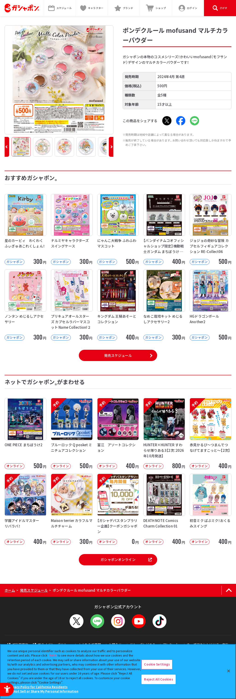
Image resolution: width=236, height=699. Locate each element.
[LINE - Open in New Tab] (194, 120)
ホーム (10, 590)
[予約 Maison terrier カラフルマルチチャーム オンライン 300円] (72, 509)
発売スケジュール (118, 355)
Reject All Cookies (158, 679)
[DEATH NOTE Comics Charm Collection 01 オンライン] (164, 509)
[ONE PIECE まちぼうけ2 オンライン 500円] (25, 433)
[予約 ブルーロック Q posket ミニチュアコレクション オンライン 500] (72, 433)
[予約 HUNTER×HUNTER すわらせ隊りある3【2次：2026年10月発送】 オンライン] (164, 433)
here (53, 655)
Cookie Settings (157, 664)
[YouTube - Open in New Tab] (139, 621)
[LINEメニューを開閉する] (97, 621)
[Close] (229, 671)
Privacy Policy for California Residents (38, 687)
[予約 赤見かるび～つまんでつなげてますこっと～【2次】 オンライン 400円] (210, 433)
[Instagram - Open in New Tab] (118, 621)
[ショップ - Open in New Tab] (156, 8)
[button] (7, 147)
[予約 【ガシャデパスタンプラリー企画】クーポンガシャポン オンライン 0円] (118, 509)
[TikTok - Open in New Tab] (159, 621)
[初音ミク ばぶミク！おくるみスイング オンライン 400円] (210, 509)
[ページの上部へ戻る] (228, 590)
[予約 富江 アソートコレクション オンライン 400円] (118, 433)
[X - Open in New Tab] (166, 120)
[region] (118, 671)
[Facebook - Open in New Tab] (180, 120)
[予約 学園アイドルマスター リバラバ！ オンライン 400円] (25, 509)
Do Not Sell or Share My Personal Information (43, 691)
